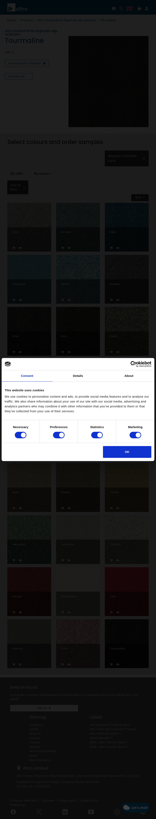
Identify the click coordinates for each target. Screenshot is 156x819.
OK (127, 452)
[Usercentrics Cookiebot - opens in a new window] (133, 364)
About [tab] (129, 375)
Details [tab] (78, 375)
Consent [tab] (27, 375)
